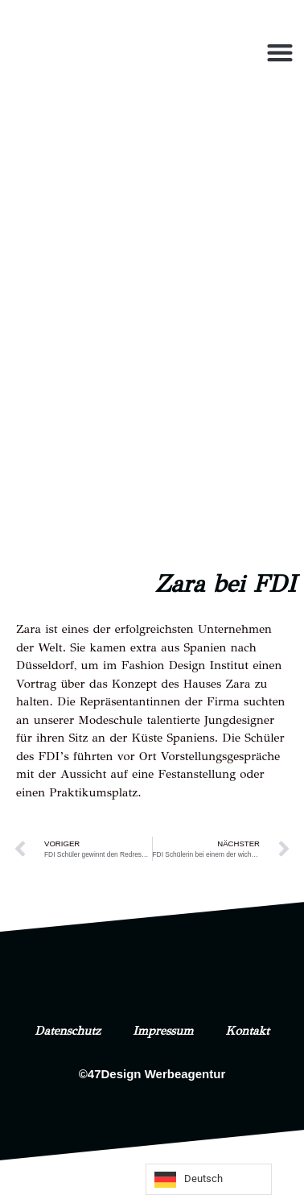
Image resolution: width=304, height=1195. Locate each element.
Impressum (163, 1030)
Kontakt (247, 1030)
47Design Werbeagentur (156, 1074)
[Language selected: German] (209, 1179)
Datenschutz (68, 1030)
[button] (279, 52)
